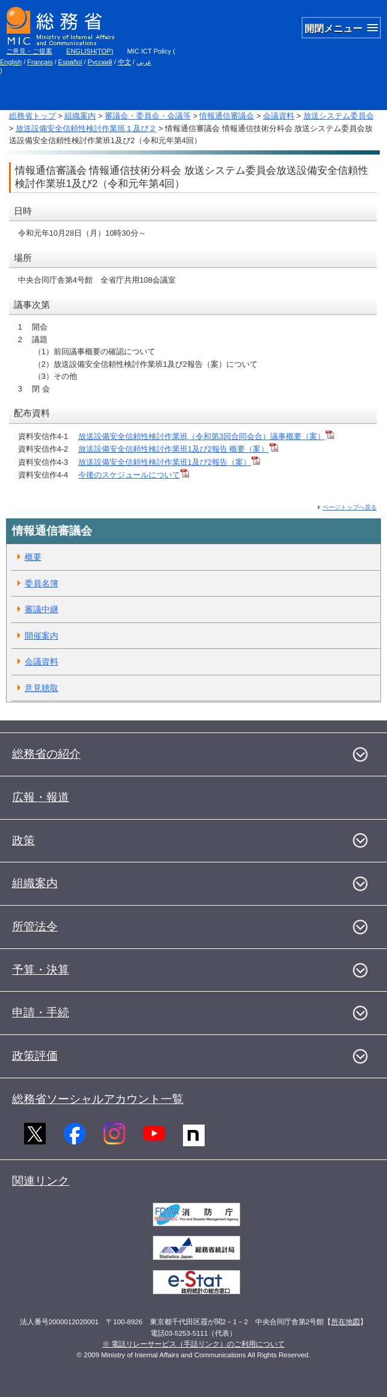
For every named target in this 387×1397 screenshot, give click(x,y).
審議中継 (41, 609)
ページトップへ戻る (350, 507)
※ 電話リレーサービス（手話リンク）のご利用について (193, 1344)
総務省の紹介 (46, 754)
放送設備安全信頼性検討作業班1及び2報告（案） (169, 462)
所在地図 (345, 1321)
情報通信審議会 (226, 115)
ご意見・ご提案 (29, 51)
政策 (23, 840)
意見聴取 (41, 688)
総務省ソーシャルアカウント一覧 (98, 1099)
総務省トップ (32, 115)
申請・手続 (40, 1012)
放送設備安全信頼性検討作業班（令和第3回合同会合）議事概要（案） (206, 436)
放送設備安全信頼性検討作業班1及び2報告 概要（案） (178, 448)
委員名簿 (41, 583)
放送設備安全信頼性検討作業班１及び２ (86, 128)
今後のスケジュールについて (133, 474)
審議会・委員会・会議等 (148, 115)
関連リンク (40, 1180)
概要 (33, 557)
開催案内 (41, 635)
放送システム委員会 (338, 115)
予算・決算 (40, 969)
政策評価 (35, 1055)
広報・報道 (40, 797)
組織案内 (80, 115)
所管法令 (35, 926)
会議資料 (278, 115)
